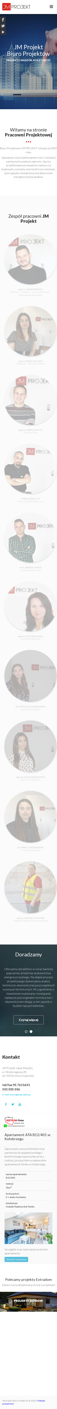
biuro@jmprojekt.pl (20, 1094)
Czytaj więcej (28, 1020)
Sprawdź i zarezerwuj (16, 1259)
